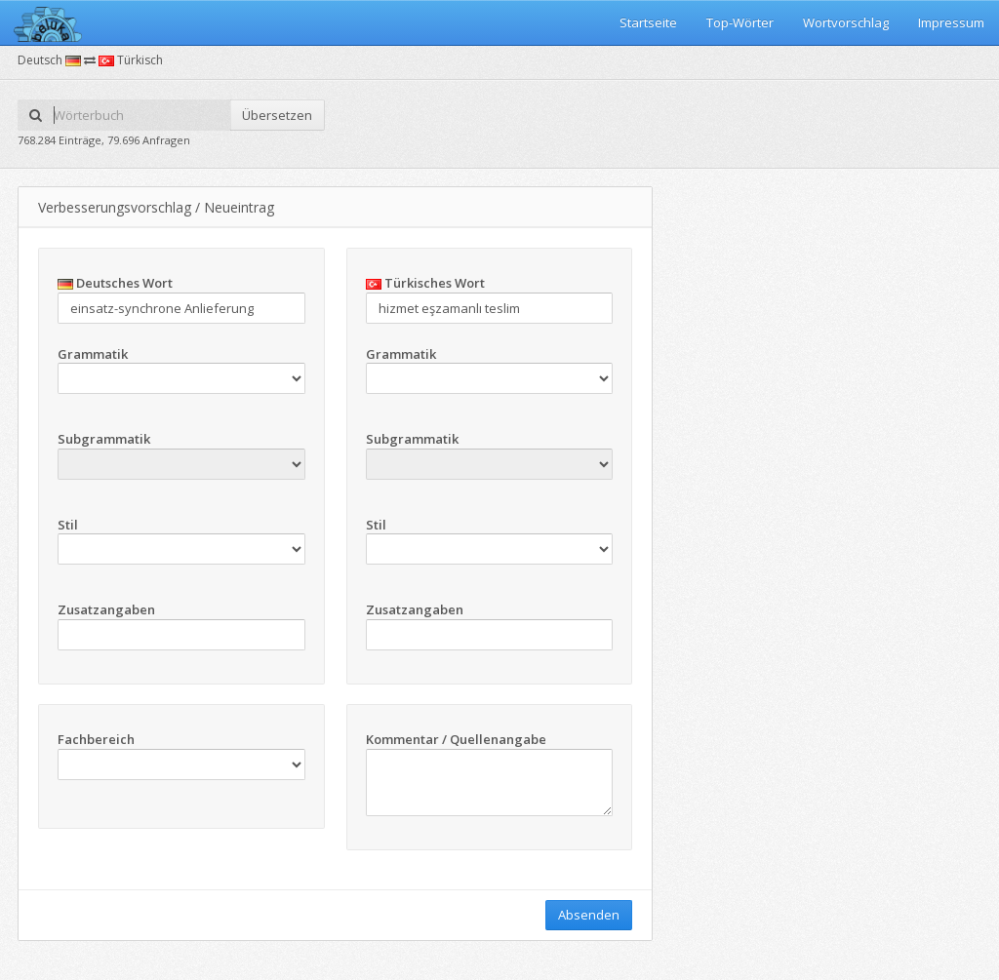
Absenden (588, 914)
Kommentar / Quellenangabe (456, 739)
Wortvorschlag (846, 22)
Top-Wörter (740, 22)
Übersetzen (277, 115)
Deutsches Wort (115, 283)
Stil (68, 524)
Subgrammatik (104, 439)
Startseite (648, 22)
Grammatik (93, 354)
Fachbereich (96, 739)
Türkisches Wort (425, 283)
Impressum (951, 22)
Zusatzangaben (106, 609)
